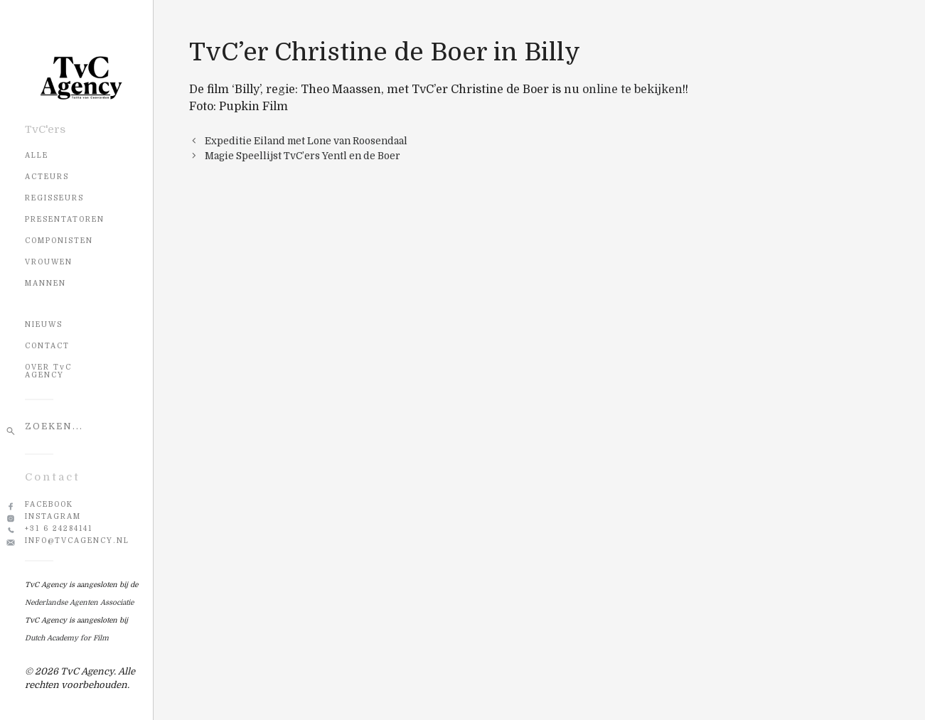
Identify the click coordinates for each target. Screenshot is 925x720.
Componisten (59, 241)
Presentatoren (65, 219)
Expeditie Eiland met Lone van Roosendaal (306, 141)
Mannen (45, 283)
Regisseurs (54, 198)
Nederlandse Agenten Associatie (79, 602)
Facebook (49, 504)
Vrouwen (49, 262)
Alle (36, 155)
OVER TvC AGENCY (48, 371)
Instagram (53, 516)
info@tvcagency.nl (77, 540)
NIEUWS (44, 324)
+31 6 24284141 (58, 528)
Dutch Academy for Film (67, 638)
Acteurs (47, 177)
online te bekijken (632, 89)
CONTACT (47, 346)
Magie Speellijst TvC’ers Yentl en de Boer (302, 156)
